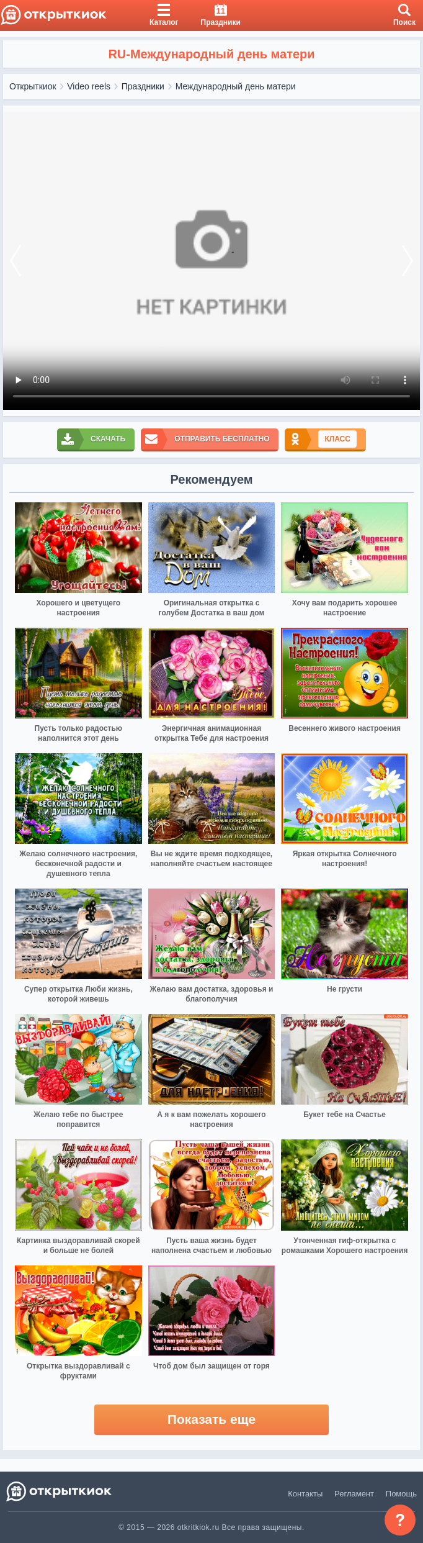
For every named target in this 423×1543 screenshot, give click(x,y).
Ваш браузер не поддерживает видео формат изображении (211, 261)
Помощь (401, 1493)
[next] (407, 261)
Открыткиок (32, 86)
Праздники (143, 86)
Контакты (305, 1493)
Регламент (354, 1493)
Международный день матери (236, 86)
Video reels (88, 86)
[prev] (15, 261)
